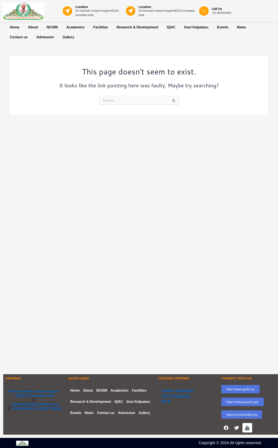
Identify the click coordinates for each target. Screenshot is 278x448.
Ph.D (166, 399)
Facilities (100, 27)
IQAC (171, 27)
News (241, 27)
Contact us (19, 37)
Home (14, 27)
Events (222, 27)
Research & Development (137, 27)
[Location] (67, 11)
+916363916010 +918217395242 (35, 407)
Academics (75, 27)
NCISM (52, 27)
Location (81, 7)
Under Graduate (177, 389)
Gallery (68, 37)
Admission (45, 37)
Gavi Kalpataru (196, 27)
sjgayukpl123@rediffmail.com (35, 403)
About (33, 27)
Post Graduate (176, 394)
